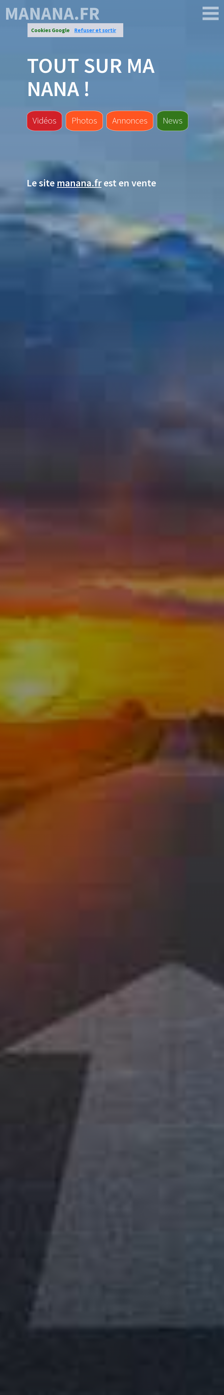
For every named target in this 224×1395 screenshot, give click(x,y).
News (173, 120)
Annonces (130, 120)
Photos (84, 120)
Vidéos (44, 120)
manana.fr (52, 13)
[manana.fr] (211, 13)
